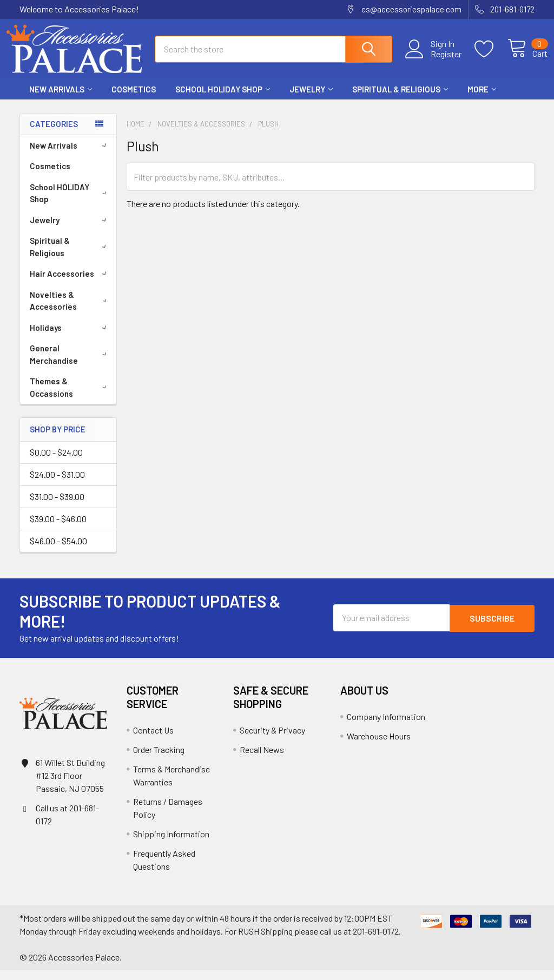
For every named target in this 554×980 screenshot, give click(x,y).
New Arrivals (60, 99)
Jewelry (311, 99)
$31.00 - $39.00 (57, 506)
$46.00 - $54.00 (58, 550)
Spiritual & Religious (400, 99)
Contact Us (153, 740)
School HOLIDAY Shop (222, 99)
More (481, 99)
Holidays (70, 337)
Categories (54, 133)
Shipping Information (171, 843)
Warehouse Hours (379, 746)
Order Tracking (158, 759)
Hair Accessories (70, 283)
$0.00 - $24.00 (56, 462)
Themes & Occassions (70, 397)
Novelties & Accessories (70, 310)
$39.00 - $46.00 (58, 528)
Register (433, 60)
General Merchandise (70, 364)
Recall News (262, 759)
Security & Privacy (272, 740)
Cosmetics (133, 99)
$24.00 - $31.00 (57, 484)
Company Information (386, 726)
